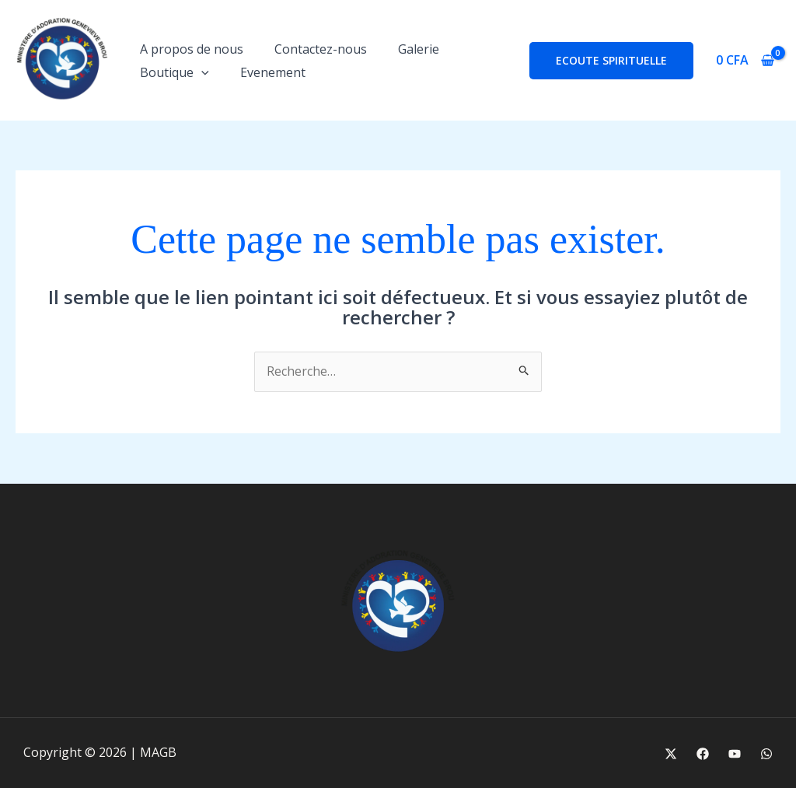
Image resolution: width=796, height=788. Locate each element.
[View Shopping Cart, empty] (744, 60)
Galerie (418, 49)
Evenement (272, 72)
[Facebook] (702, 754)
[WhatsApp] (766, 754)
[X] (671, 754)
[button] (201, 72)
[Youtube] (734, 754)
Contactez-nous (320, 49)
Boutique (174, 72)
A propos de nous (191, 49)
